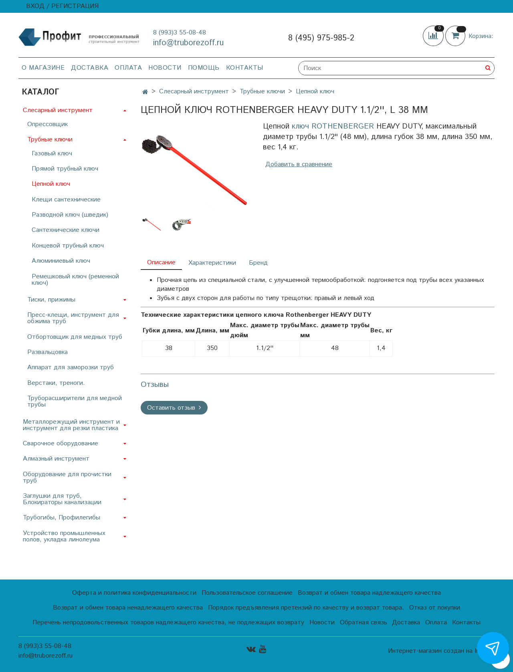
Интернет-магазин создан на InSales (441, 651)
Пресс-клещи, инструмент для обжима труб (73, 318)
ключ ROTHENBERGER (333, 126)
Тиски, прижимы (51, 299)
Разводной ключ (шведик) (70, 214)
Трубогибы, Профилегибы (61, 517)
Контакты (244, 67)
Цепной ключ (315, 91)
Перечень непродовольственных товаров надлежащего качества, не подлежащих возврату (168, 622)
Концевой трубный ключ (68, 245)
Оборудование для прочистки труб (67, 477)
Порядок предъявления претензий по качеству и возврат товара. (306, 607)
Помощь (204, 67)
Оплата (128, 67)
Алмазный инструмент (56, 458)
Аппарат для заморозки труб (70, 367)
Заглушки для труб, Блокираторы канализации (62, 499)
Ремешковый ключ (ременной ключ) (75, 280)
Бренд (258, 263)
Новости (165, 67)
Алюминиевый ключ (61, 261)
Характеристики (212, 263)
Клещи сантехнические (66, 199)
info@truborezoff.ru (188, 43)
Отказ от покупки (434, 607)
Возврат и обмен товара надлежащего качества (369, 593)
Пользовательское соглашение (247, 593)
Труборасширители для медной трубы (74, 401)
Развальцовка (47, 352)
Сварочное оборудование (60, 443)
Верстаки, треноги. (56, 383)
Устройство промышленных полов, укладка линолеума (64, 536)
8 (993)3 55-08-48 (179, 32)
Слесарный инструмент (194, 91)
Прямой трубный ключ (65, 168)
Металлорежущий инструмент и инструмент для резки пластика (71, 425)
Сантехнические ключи (65, 230)
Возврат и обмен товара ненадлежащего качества (128, 607)
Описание (161, 262)
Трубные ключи (262, 91)
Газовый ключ (52, 153)
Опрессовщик (47, 124)
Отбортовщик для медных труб (74, 337)
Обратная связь (363, 622)
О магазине (43, 67)
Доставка (89, 67)
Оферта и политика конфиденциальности (134, 593)
